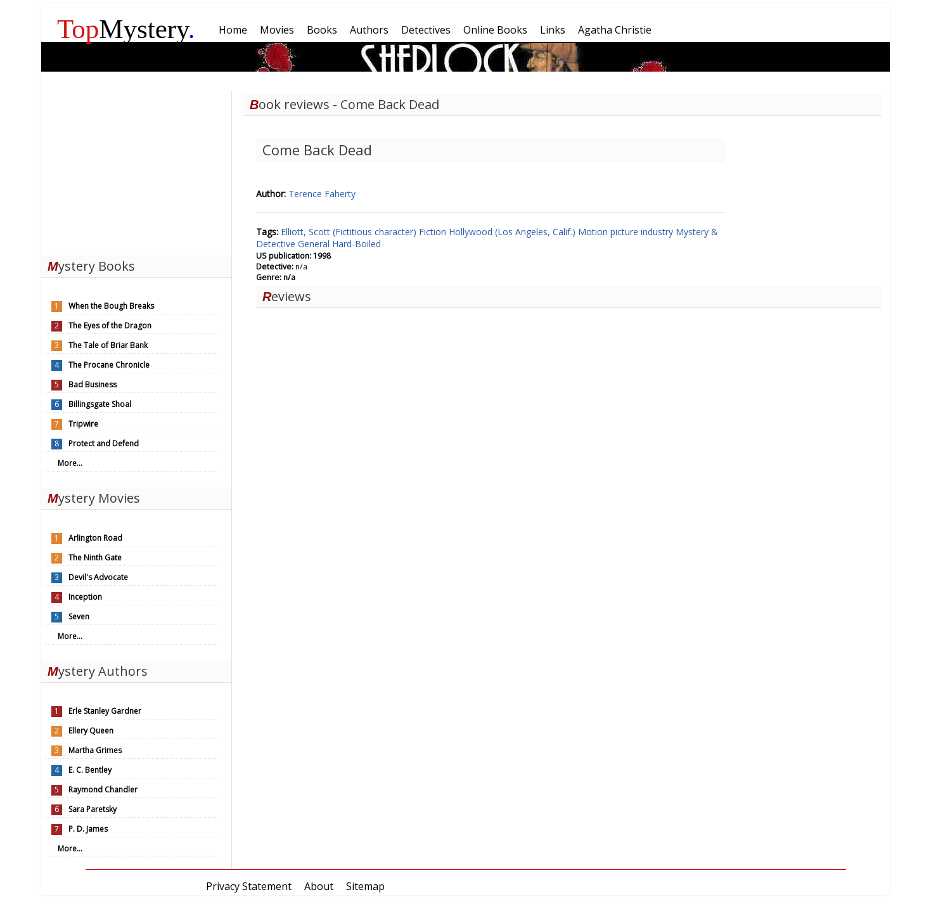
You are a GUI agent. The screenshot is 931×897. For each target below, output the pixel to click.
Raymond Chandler (103, 789)
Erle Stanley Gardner (104, 711)
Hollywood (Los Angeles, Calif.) (513, 232)
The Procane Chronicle (109, 364)
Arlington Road (95, 537)
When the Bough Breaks (111, 305)
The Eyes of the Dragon (109, 325)
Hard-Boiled (356, 244)
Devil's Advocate (98, 577)
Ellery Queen (90, 730)
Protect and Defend (103, 443)
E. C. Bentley (90, 770)
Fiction (434, 232)
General (315, 244)
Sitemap (365, 886)
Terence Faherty (322, 194)
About (318, 886)
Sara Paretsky (92, 809)
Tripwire (83, 423)
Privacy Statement (249, 886)
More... (70, 463)
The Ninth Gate (95, 557)
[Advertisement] (136, 170)
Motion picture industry (627, 232)
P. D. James (88, 828)
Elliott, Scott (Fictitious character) (350, 232)
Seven (78, 616)
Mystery (126, 29)
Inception (85, 596)
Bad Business (92, 384)
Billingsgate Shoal (99, 404)
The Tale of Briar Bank (108, 345)
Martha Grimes (95, 750)
